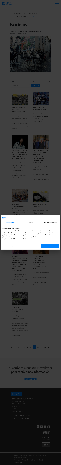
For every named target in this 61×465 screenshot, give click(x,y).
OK (50, 246)
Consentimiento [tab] (10, 222)
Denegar (11, 246)
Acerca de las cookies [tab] (50, 222)
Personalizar (30, 246)
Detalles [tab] (30, 222)
